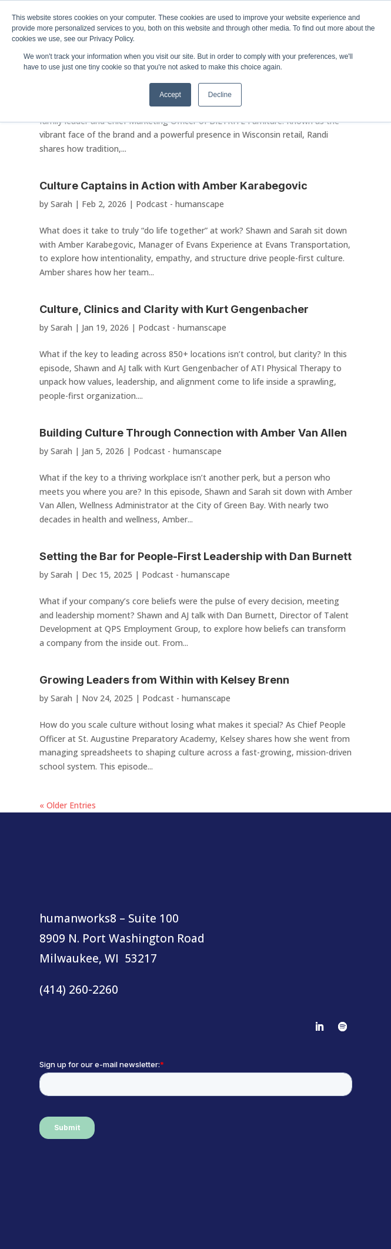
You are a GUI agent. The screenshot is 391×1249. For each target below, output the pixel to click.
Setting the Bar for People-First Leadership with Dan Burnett (195, 556)
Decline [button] (220, 95)
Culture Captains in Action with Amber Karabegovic (173, 185)
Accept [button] (170, 95)
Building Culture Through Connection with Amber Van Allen (193, 433)
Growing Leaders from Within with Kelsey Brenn (164, 680)
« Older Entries (67, 805)
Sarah (61, 203)
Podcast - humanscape (180, 203)
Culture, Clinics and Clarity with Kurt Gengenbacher (174, 309)
